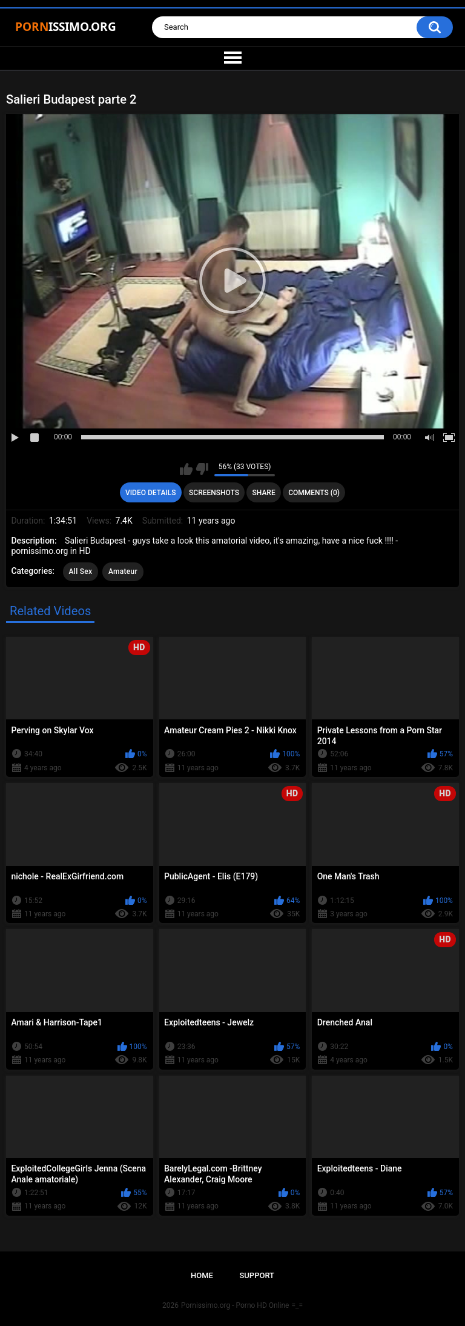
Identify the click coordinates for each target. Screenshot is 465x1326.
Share (263, 492)
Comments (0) (314, 492)
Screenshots (214, 492)
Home (202, 1275)
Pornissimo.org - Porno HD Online (235, 1305)
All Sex (81, 571)
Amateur (122, 571)
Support (256, 1275)
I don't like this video (202, 469)
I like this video (186, 469)
